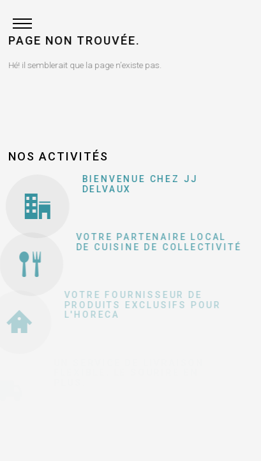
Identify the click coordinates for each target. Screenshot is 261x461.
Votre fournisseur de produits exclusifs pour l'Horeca (134, 305)
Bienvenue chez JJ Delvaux (137, 184)
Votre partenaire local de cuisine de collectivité (152, 242)
